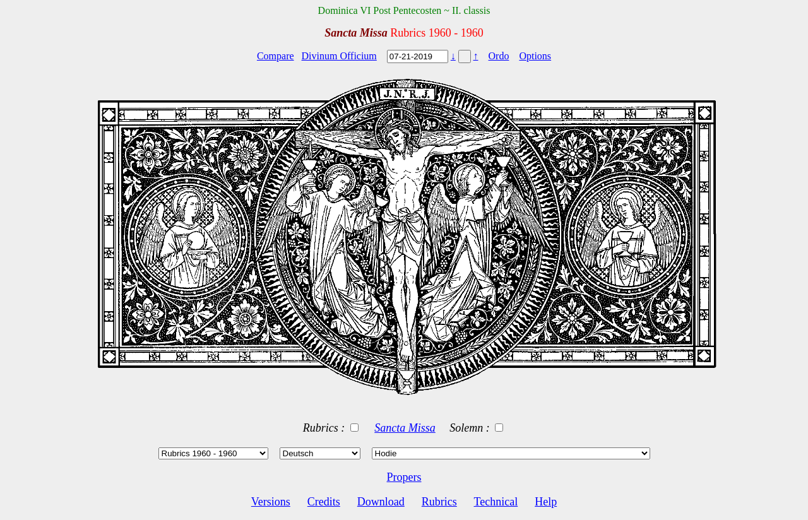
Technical (495, 501)
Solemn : (470, 428)
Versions (270, 501)
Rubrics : (325, 428)
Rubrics (439, 501)
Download (381, 501)
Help (546, 501)
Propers (404, 477)
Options (535, 55)
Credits (323, 501)
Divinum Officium (339, 55)
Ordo (499, 55)
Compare (275, 55)
